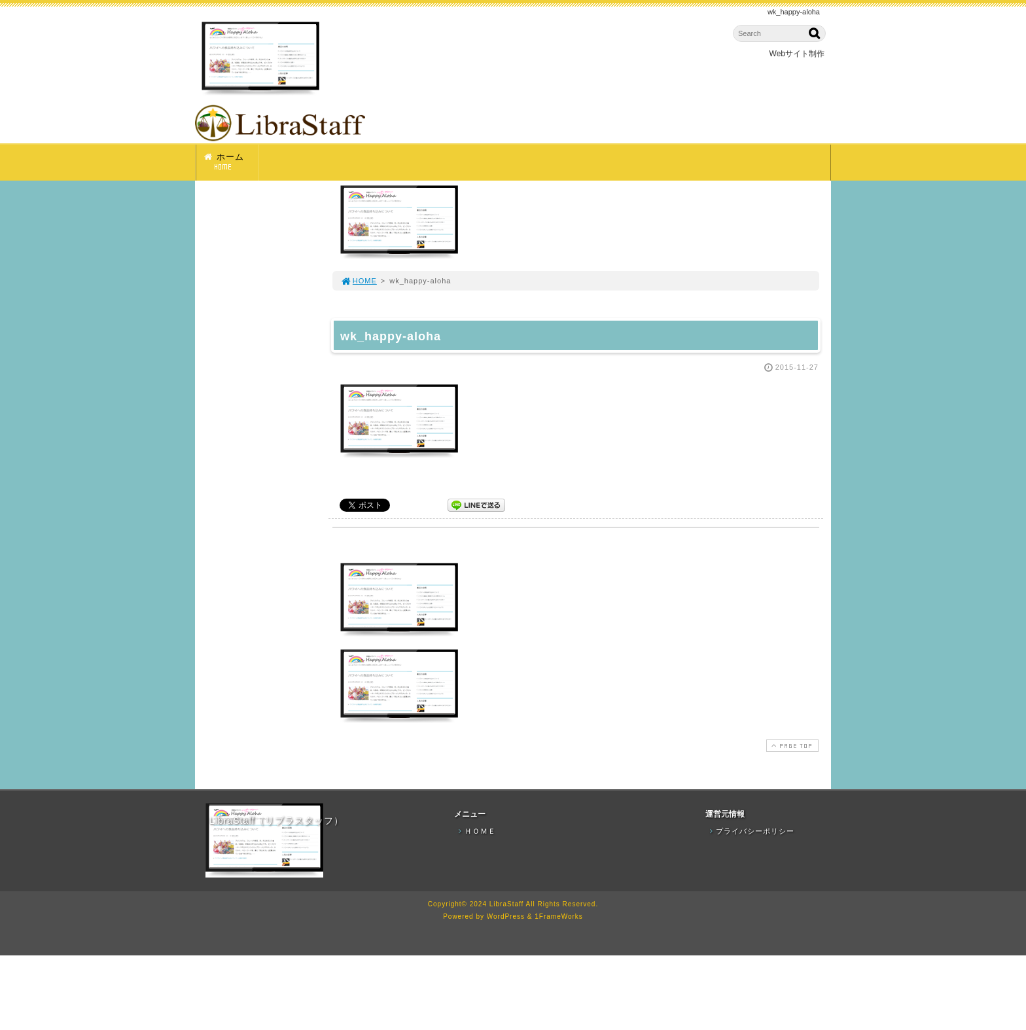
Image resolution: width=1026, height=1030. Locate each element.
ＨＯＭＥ (475, 831)
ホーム (230, 162)
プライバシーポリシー (750, 831)
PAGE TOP (791, 745)
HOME (358, 281)
